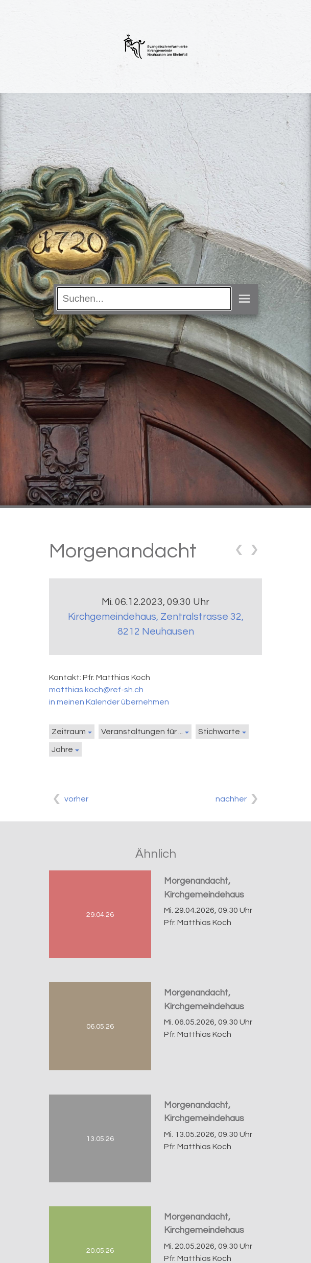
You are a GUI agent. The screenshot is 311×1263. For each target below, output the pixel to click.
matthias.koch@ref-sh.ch (96, 690)
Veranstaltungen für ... (142, 731)
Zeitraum (69, 731)
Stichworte (219, 731)
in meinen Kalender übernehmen (109, 702)
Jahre (62, 749)
